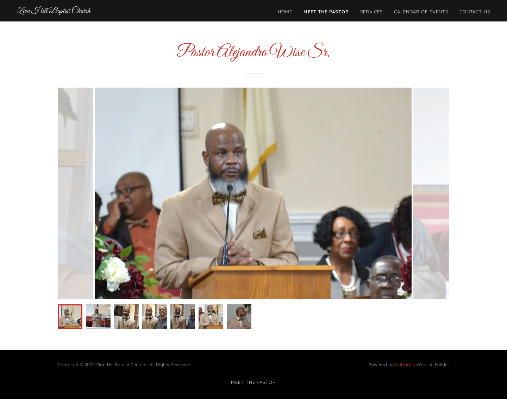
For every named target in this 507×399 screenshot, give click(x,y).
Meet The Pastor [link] (326, 11)
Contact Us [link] (474, 11)
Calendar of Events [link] (421, 11)
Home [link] (285, 11)
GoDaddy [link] (405, 364)
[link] (53, 11)
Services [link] (371, 11)
